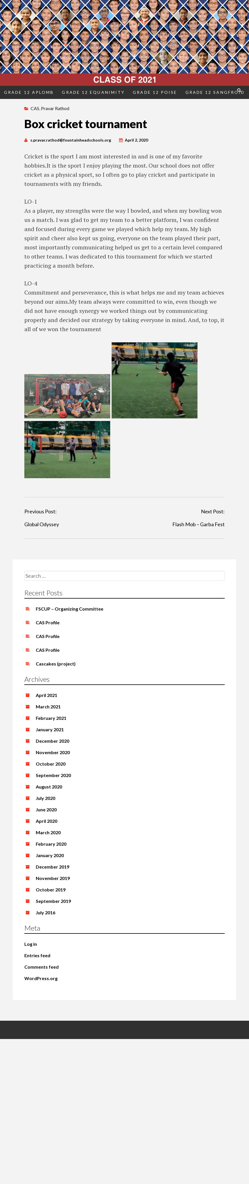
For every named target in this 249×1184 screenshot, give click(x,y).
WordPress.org (41, 978)
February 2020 (51, 844)
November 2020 (53, 752)
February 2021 (51, 718)
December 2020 (52, 741)
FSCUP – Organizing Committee (69, 608)
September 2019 (53, 901)
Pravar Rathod (55, 108)
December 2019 (52, 866)
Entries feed (37, 955)
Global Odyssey (41, 524)
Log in (30, 944)
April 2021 (46, 695)
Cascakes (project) (56, 663)
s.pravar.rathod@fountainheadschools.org (70, 140)
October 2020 (51, 763)
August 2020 (49, 786)
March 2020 (48, 832)
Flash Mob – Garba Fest (198, 524)
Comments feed (41, 967)
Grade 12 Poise (155, 92)
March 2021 (48, 706)
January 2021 (50, 729)
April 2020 (46, 821)
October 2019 (51, 889)
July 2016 (45, 912)
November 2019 (53, 878)
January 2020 (50, 855)
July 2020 (45, 798)
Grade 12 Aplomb (29, 92)
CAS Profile (48, 622)
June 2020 (46, 809)
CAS (35, 108)
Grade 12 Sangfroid (215, 92)
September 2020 (53, 775)
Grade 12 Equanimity (93, 92)
